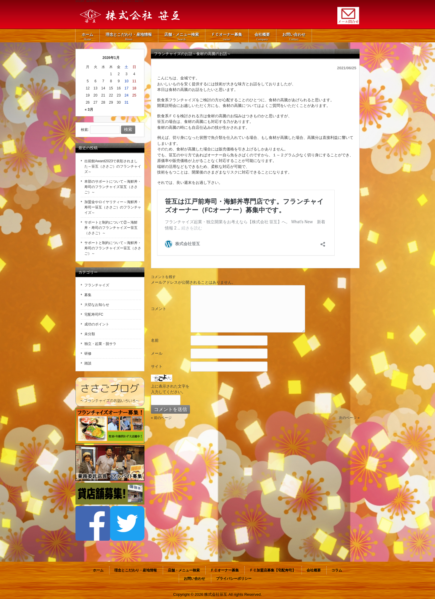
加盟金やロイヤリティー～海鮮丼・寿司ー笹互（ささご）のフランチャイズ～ (112, 207)
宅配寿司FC (93, 314)
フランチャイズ (96, 285)
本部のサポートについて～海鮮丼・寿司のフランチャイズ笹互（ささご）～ (112, 186)
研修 (87, 353)
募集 (87, 295)
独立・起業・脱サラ (100, 344)
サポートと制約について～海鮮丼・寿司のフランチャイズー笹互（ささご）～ (112, 248)
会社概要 (314, 570)
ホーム (98, 570)
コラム (336, 570)
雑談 (87, 363)
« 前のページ (161, 418)
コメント (158, 308)
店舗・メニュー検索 (184, 570)
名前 (155, 340)
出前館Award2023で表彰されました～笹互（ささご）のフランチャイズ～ (112, 166)
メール (156, 353)
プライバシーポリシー (234, 578)
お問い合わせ (194, 578)
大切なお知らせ (96, 305)
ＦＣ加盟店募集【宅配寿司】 (272, 570)
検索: (85, 130)
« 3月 (89, 109)
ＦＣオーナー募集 (224, 570)
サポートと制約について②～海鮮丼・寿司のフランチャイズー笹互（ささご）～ (111, 227)
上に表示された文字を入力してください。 (170, 389)
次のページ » (349, 418)
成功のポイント (96, 324)
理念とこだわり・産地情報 (135, 570)
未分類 (89, 334)
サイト (156, 366)
